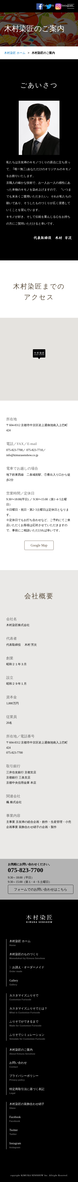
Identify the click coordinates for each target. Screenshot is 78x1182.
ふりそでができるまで (40, 1023)
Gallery (40, 982)
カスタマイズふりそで (40, 997)
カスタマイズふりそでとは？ (40, 1010)
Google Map (39, 545)
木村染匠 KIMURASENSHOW (29, 6)
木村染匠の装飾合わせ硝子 (40, 1106)
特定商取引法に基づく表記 (40, 1091)
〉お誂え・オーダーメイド (40, 969)
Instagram (58, 6)
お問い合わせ (40, 1065)
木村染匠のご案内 (40, 1052)
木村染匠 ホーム (14, 52)
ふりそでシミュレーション (40, 1037)
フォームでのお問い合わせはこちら (40, 889)
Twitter (40, 1132)
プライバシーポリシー (40, 1078)
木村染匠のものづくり (40, 956)
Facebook (39, 6)
